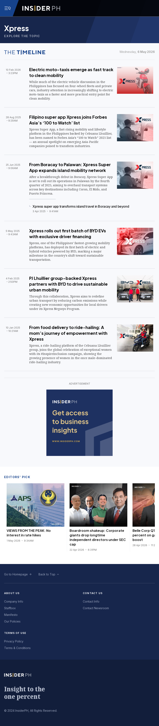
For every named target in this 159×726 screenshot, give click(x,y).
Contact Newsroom (96, 608)
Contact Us (92, 593)
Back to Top (47, 574)
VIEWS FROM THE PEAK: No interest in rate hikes (29, 532)
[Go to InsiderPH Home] (41, 8)
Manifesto (11, 614)
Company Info (13, 601)
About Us (12, 593)
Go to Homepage (16, 574)
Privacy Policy (13, 641)
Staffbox (10, 608)
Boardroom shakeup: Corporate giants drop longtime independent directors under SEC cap (98, 537)
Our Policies (12, 621)
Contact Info (91, 601)
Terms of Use (15, 633)
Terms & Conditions (17, 648)
